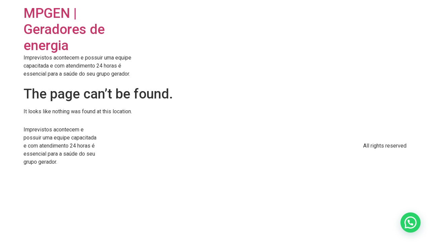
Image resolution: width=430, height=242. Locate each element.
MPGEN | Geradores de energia (64, 29)
